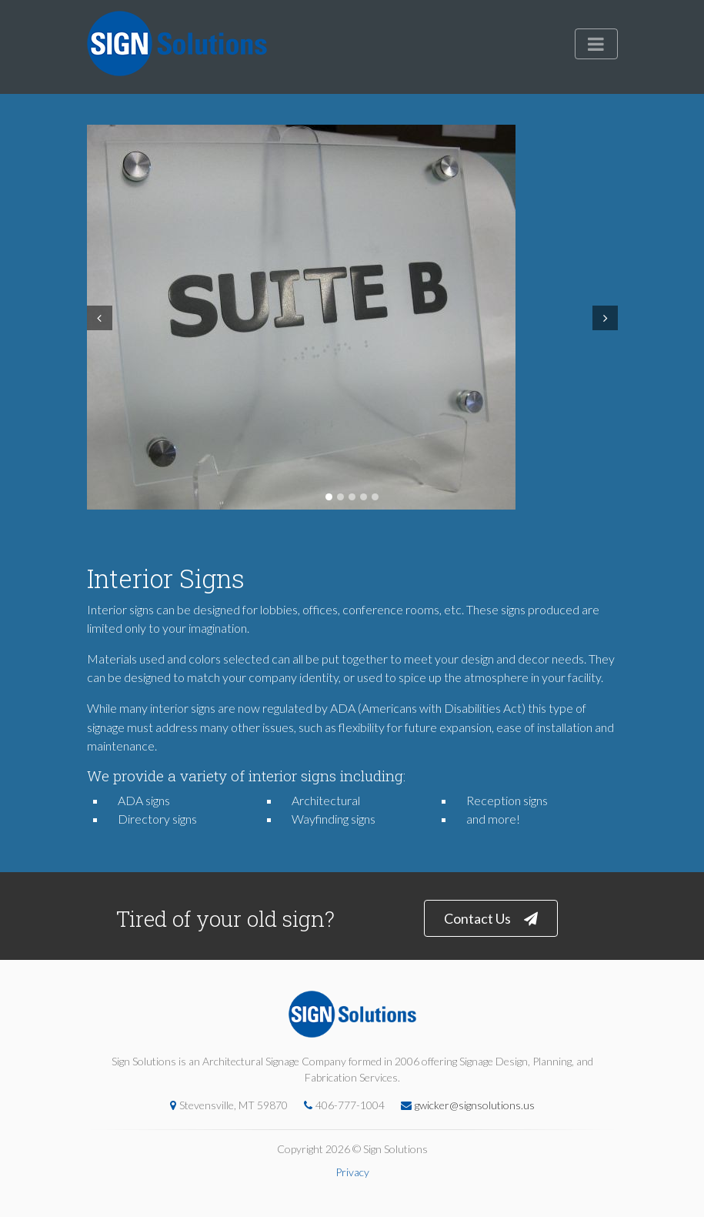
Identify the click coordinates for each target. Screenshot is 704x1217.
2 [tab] (340, 496)
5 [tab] (375, 496)
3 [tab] (352, 496)
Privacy (352, 1172)
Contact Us (491, 919)
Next (607, 317)
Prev (97, 317)
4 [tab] (363, 496)
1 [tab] (328, 496)
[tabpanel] (352, 317)
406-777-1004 (340, 1105)
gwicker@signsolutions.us (464, 1105)
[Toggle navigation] (596, 43)
